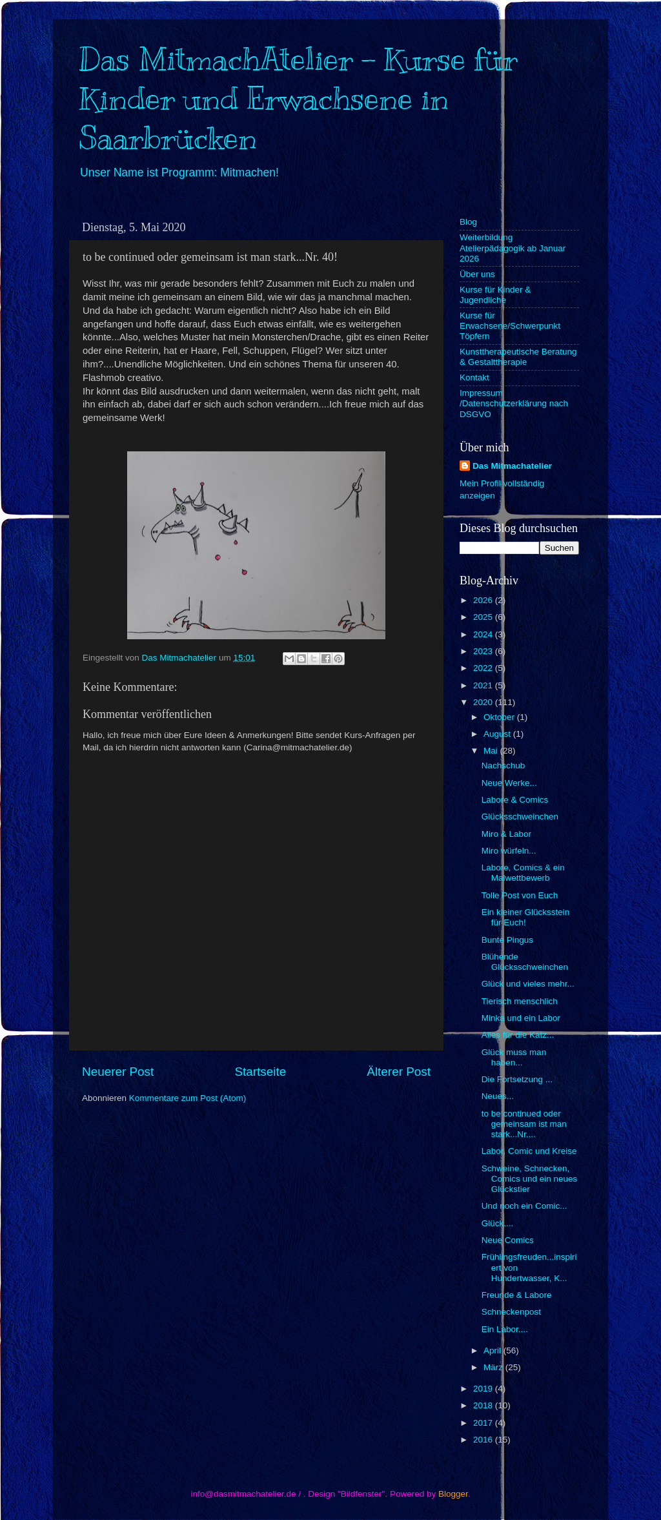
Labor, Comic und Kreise (529, 1151)
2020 (484, 702)
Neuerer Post (118, 1071)
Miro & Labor (506, 834)
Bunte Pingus (507, 940)
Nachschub (503, 765)
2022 (484, 668)
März (494, 1367)
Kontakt (474, 377)
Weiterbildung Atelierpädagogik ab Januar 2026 (512, 247)
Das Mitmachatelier (512, 466)
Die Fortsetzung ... (517, 1079)
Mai (491, 750)
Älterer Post (399, 1071)
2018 (484, 1405)
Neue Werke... (509, 783)
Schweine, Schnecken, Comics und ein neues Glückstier (530, 1179)
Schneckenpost (511, 1312)
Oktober (500, 717)
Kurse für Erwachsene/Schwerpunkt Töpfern (510, 326)
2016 (484, 1439)
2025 (484, 617)
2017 (484, 1423)
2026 (484, 600)
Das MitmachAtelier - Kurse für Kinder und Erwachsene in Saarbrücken (298, 99)
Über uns (477, 274)
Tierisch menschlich (520, 1001)
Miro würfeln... (509, 851)
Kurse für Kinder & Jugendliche (495, 295)
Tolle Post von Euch (520, 895)
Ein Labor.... (505, 1329)
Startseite (260, 1071)
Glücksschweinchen (520, 816)
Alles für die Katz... (518, 1035)
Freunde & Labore (517, 1295)
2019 (484, 1388)
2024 (484, 634)
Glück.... (498, 1223)
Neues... (498, 1096)
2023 (484, 651)
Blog (468, 222)
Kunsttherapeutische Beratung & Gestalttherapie (518, 357)
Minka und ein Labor (521, 1018)
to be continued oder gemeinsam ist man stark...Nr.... (524, 1124)
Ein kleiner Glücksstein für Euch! (526, 917)
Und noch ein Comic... (524, 1206)
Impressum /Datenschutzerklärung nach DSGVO (514, 403)
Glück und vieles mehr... (528, 984)
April (493, 1350)
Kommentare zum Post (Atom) (188, 1098)
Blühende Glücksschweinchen (525, 962)
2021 (484, 685)
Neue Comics (508, 1240)
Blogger (453, 1494)
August (498, 734)
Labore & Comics (515, 800)
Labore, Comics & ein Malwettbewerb (523, 873)
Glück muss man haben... (514, 1057)
